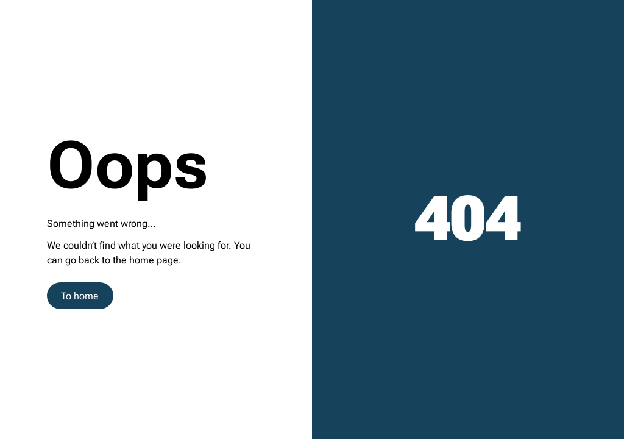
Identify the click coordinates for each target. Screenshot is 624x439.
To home (80, 296)
